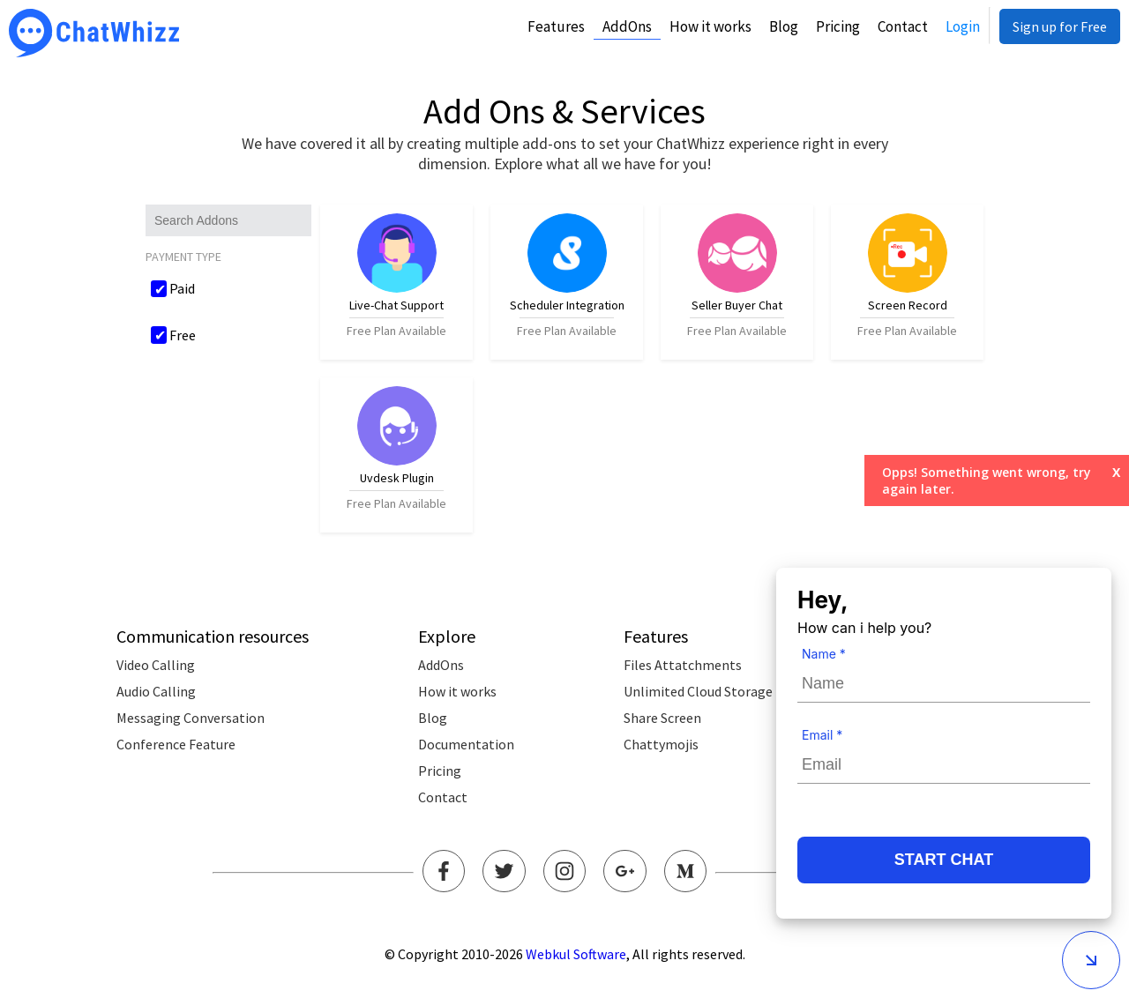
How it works (710, 26)
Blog (783, 26)
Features (556, 26)
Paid (182, 288)
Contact (903, 26)
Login (963, 26)
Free (182, 335)
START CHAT (943, 859)
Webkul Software (576, 954)
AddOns (627, 26)
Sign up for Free (1060, 26)
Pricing (838, 26)
